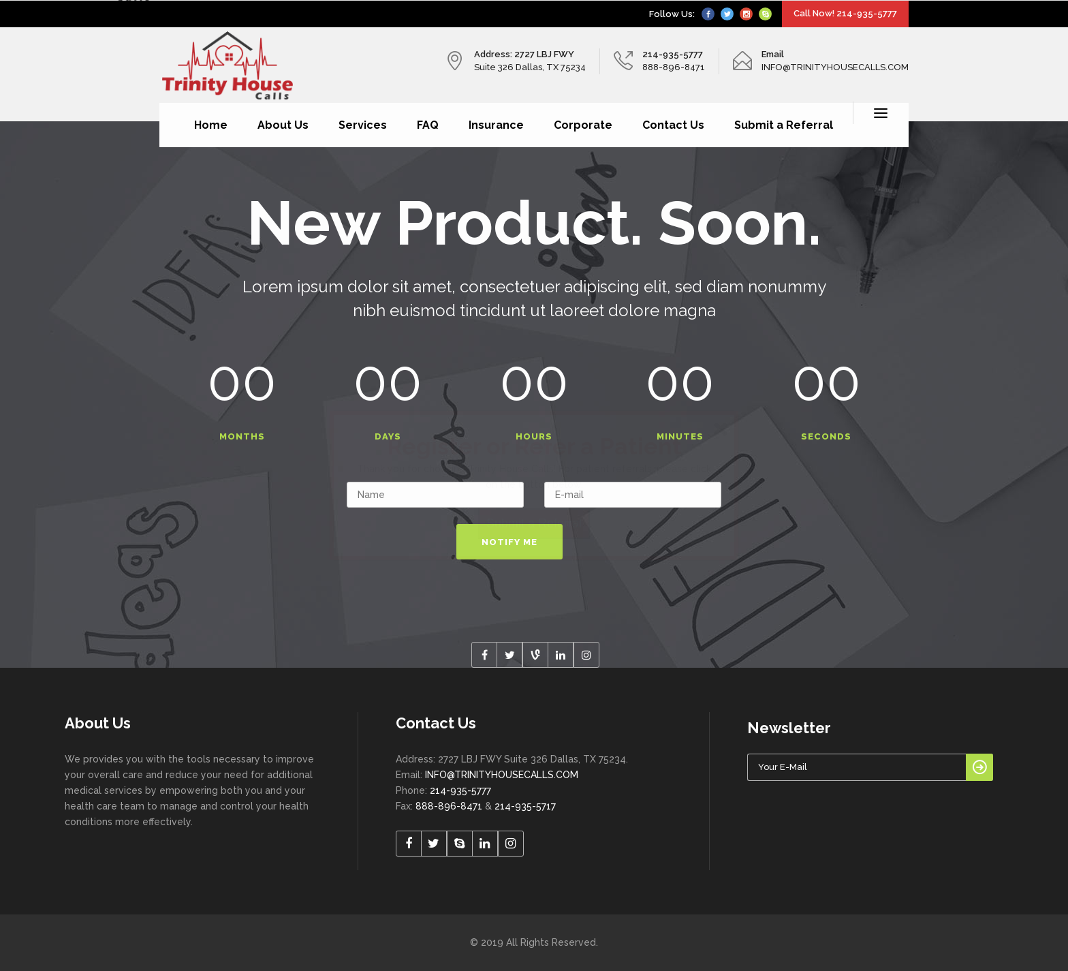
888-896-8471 (448, 806)
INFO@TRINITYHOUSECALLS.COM (501, 774)
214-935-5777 (460, 790)
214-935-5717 (525, 806)
